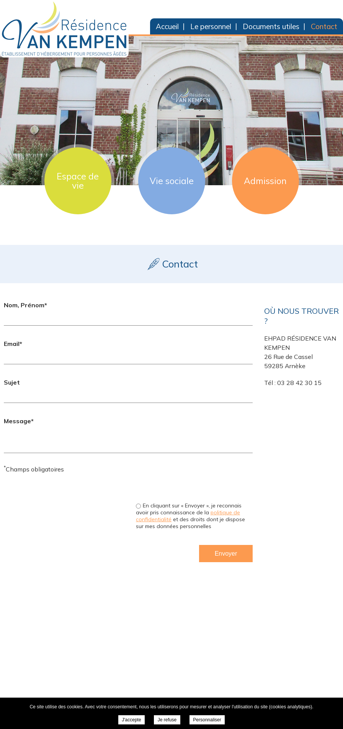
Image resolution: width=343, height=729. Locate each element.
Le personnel (210, 26)
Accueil (167, 26)
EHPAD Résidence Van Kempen (64, 28)
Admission (265, 180)
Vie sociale (172, 180)
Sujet (12, 382)
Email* (13, 343)
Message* (19, 421)
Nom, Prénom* (25, 305)
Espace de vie (78, 181)
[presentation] (194, 479)
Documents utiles (271, 26)
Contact (324, 26)
